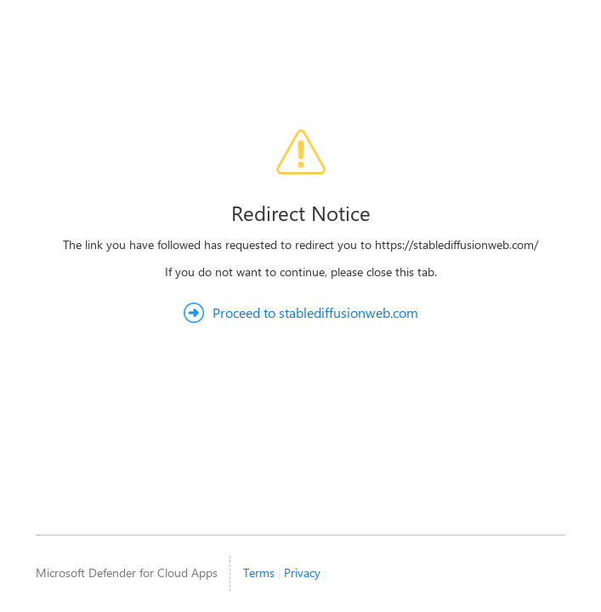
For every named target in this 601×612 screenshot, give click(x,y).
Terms (259, 572)
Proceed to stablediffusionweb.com (315, 312)
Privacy (302, 572)
